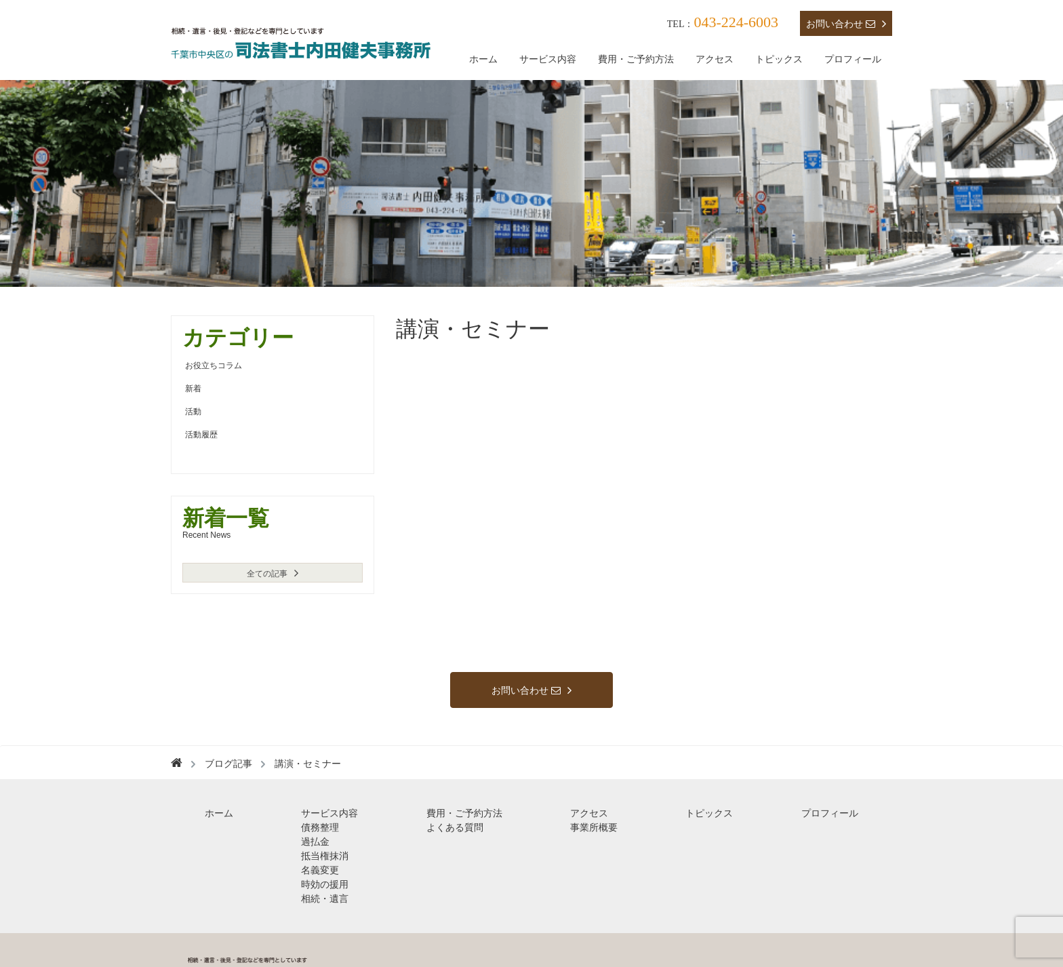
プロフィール (852, 59)
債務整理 (320, 827)
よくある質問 (454, 827)
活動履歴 (201, 434)
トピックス (779, 59)
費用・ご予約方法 (636, 59)
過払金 (315, 841)
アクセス (715, 59)
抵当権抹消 (324, 855)
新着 (193, 388)
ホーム (483, 59)
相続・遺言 (324, 898)
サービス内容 (547, 59)
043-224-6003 (736, 22)
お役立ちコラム (213, 365)
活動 (193, 411)
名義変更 (320, 870)
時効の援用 (324, 884)
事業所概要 (594, 827)
